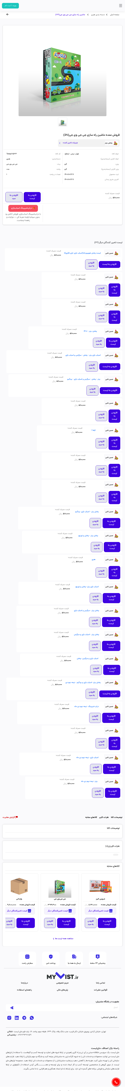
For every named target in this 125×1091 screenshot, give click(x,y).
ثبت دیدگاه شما (12, 846)
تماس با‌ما (100, 983)
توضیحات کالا (116, 817)
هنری (93, 559)
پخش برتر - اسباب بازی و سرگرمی (86, 634)
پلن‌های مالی (62, 990)
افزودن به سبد (14, 197)
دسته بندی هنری (98, 14)
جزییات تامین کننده (70, 143)
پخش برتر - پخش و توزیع (88, 535)
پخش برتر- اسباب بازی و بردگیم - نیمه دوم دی (83, 682)
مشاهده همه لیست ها (62, 938)
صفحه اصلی (114, 14)
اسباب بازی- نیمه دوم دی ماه (87, 757)
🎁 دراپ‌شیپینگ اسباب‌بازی (23, 208)
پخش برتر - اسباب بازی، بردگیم (87, 512)
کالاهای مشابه (91, 817)
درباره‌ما (24, 983)
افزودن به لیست (32, 197)
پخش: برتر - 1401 (90, 331)
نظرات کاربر (104, 817)
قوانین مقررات (100, 990)
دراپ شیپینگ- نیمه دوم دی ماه (86, 706)
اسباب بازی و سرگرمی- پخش (87, 658)
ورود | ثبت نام (10, 5)
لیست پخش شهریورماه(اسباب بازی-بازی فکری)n (82, 253)
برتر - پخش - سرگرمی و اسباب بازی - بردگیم (83, 379)
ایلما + (93, 430)
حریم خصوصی (62, 983)
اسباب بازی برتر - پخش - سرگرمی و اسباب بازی (83, 355)
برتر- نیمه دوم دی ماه (89, 781)
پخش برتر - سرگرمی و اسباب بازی (86, 610)
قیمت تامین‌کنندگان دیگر (100, 911)
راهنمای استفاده (24, 990)
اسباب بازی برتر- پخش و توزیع (87, 587)
